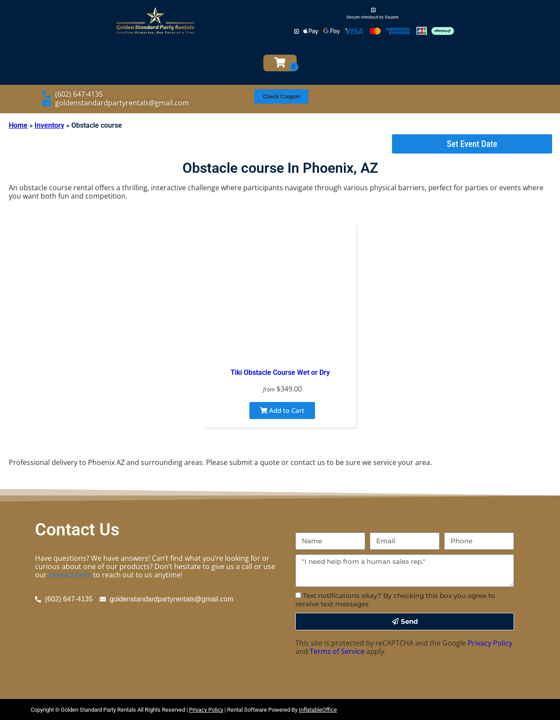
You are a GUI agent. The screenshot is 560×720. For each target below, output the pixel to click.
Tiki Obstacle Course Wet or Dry (280, 372)
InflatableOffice (318, 709)
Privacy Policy (490, 643)
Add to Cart (282, 410)
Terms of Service (337, 651)
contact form (70, 575)
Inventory (49, 125)
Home (18, 125)
